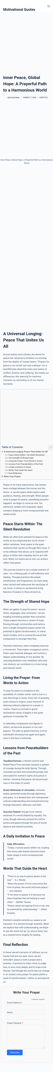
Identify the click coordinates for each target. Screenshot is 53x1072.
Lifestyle (43, 98)
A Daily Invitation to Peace (19, 467)
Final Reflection (15, 473)
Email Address (14, 1002)
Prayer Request (15, 1022)
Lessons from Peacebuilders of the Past (25, 464)
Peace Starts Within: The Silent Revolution (26, 455)
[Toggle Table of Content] (50, 447)
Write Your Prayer (12, 476)
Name (10, 1012)
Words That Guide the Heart (20, 470)
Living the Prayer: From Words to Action (25, 461)
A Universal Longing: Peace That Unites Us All (26, 451)
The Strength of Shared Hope (20, 458)
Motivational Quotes (19, 10)
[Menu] (48, 6)
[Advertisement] (26, 40)
